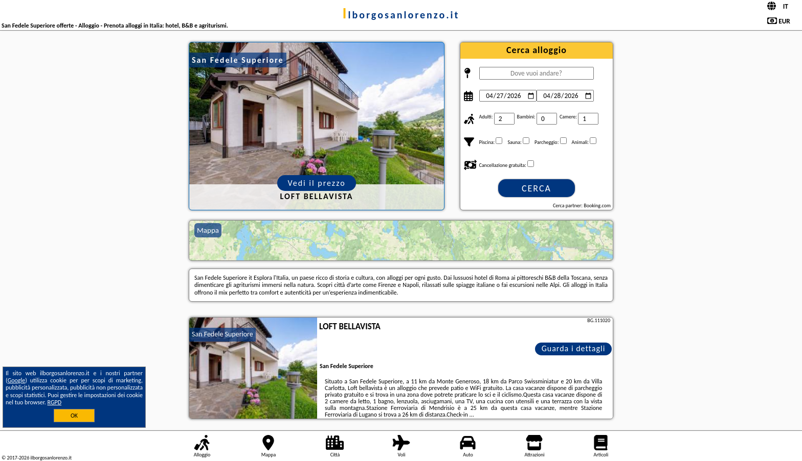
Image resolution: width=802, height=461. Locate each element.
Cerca (536, 188)
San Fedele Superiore (222, 334)
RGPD (55, 402)
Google (17, 380)
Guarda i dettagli (574, 348)
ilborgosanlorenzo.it (401, 15)
